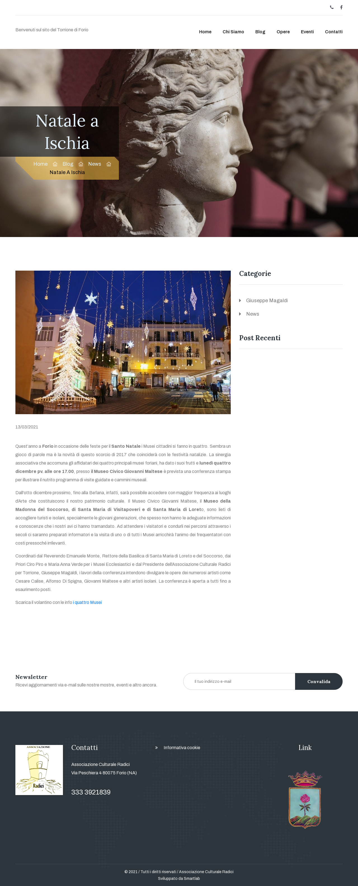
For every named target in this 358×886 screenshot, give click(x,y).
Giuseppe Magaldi (267, 300)
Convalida (318, 681)
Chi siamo (233, 31)
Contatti (334, 31)
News (94, 164)
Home (205, 31)
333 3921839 (90, 792)
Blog (260, 31)
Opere (283, 31)
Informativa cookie (182, 747)
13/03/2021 (26, 427)
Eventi (307, 31)
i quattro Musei (87, 602)
